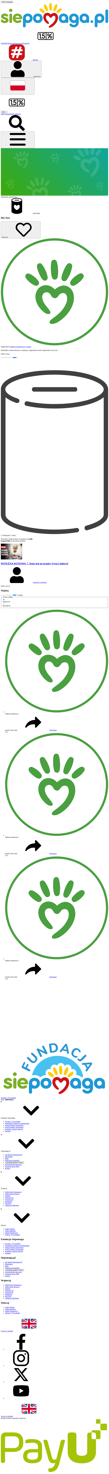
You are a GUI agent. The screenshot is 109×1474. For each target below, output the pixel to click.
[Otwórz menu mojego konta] (21, 69)
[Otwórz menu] (17, 139)
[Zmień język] (17, 86)
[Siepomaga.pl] (54, 27)
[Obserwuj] (20, 229)
